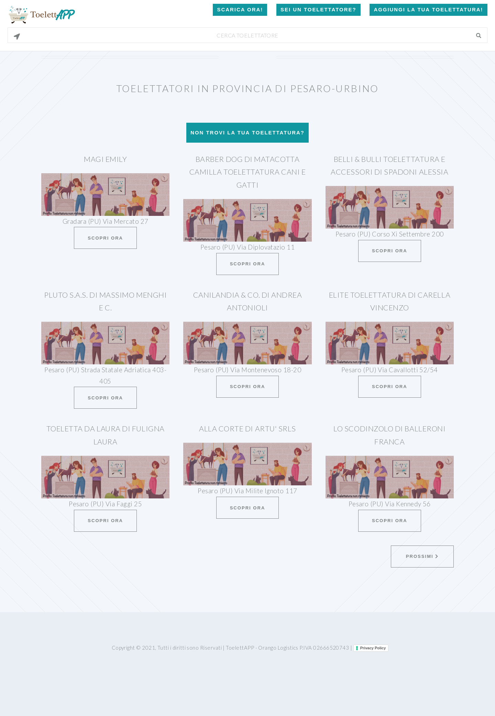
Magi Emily (105, 159)
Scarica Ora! (240, 9)
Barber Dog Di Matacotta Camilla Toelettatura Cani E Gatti (247, 172)
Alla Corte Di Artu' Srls (247, 428)
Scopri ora (105, 238)
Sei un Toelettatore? (318, 9)
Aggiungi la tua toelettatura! (428, 9)
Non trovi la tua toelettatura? (247, 132)
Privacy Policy (373, 648)
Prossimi (422, 556)
